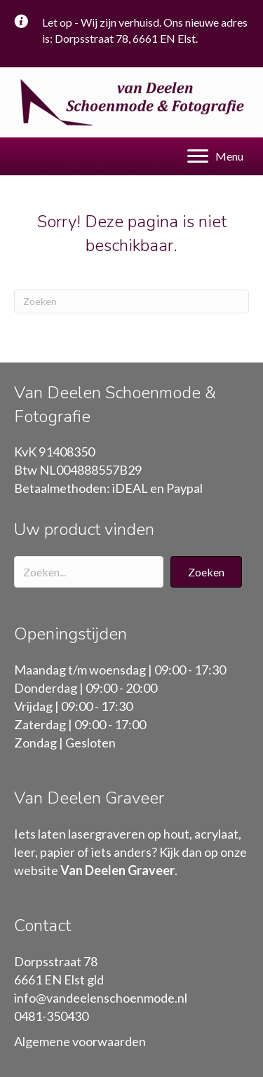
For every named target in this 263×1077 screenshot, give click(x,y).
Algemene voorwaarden (80, 1041)
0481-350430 (51, 1016)
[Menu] (215, 156)
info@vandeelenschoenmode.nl (100, 997)
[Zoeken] (131, 301)
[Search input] (88, 572)
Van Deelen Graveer (117, 870)
